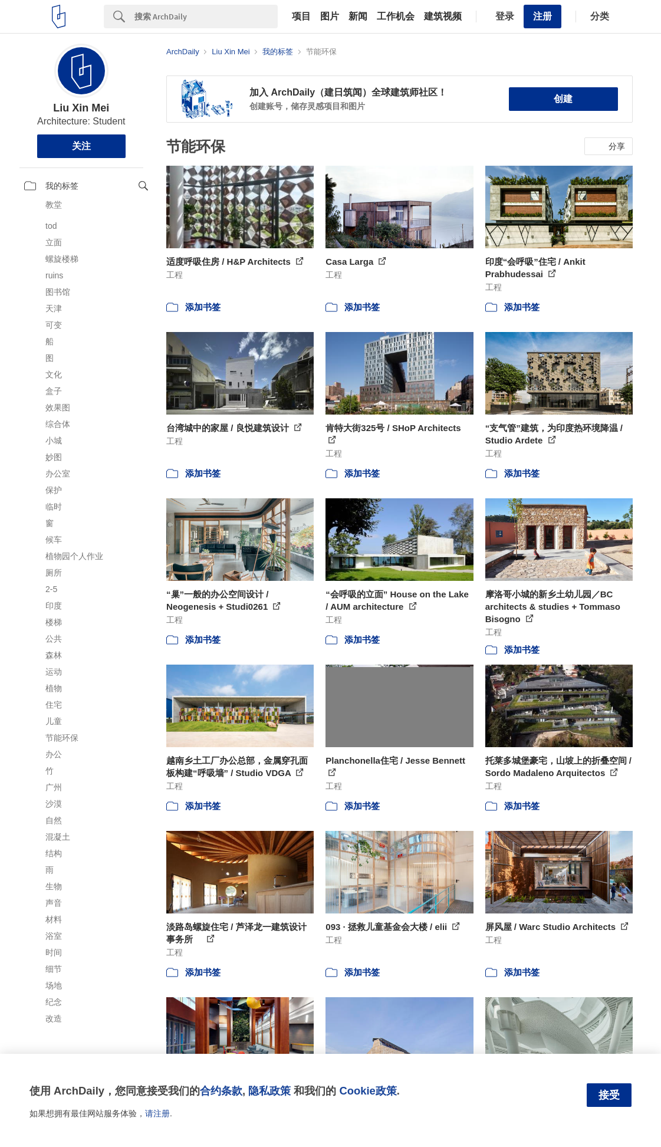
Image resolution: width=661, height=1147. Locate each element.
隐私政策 (269, 1090)
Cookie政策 (367, 1090)
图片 (329, 16)
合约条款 (221, 1090)
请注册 (157, 1113)
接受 (609, 1095)
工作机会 (396, 16)
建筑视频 (443, 16)
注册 (542, 16)
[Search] (206, 16)
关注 (81, 146)
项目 (301, 16)
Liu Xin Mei (81, 108)
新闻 (357, 16)
